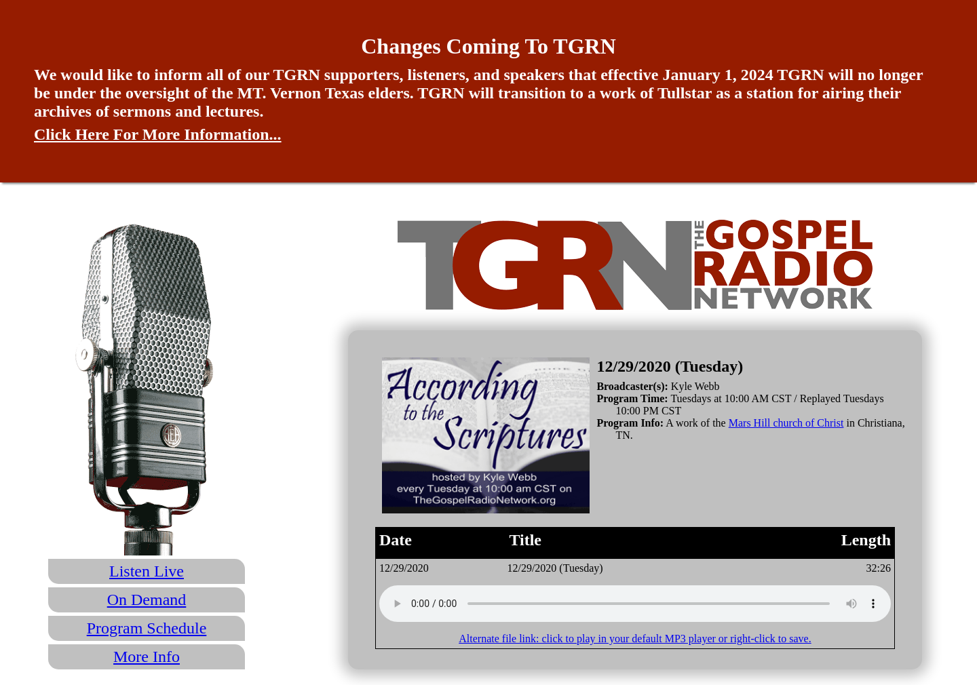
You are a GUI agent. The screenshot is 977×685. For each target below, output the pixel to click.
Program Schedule (147, 628)
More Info (146, 656)
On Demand (147, 599)
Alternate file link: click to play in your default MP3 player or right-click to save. (635, 638)
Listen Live (146, 571)
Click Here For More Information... (158, 134)
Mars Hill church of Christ (786, 423)
